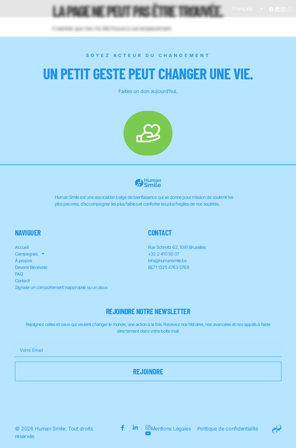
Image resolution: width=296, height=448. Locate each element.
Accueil (21, 247)
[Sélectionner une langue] (245, 9)
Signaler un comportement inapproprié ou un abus (61, 287)
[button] (285, 25)
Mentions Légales (171, 428)
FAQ (19, 274)
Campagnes (30, 253)
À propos (23, 260)
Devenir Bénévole (31, 267)
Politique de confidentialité (227, 428)
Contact (22, 280)
